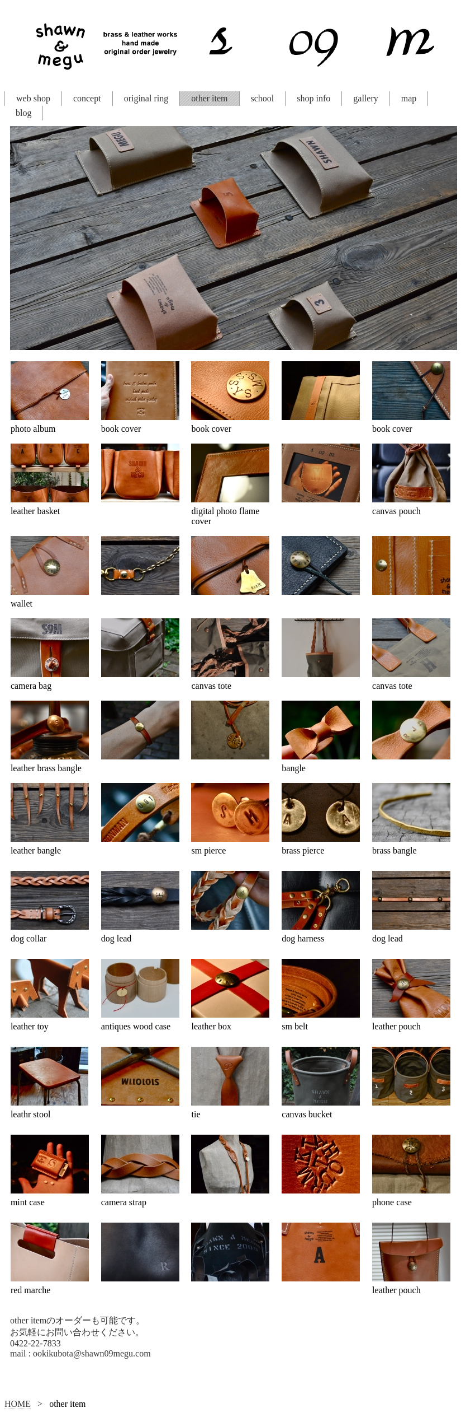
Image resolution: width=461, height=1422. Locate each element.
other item (209, 98)
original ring (146, 98)
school (262, 98)
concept (87, 98)
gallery (365, 98)
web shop (33, 98)
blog (23, 113)
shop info (313, 98)
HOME (17, 1404)
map (409, 98)
